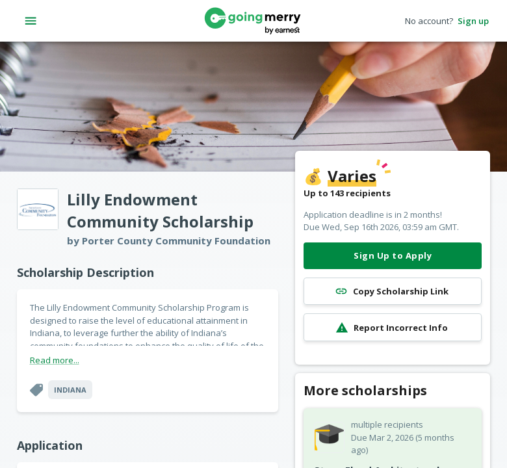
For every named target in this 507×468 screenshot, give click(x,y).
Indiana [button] (70, 390)
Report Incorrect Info (392, 327)
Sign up (473, 21)
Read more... (54, 360)
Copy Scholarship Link (392, 291)
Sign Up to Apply (393, 255)
